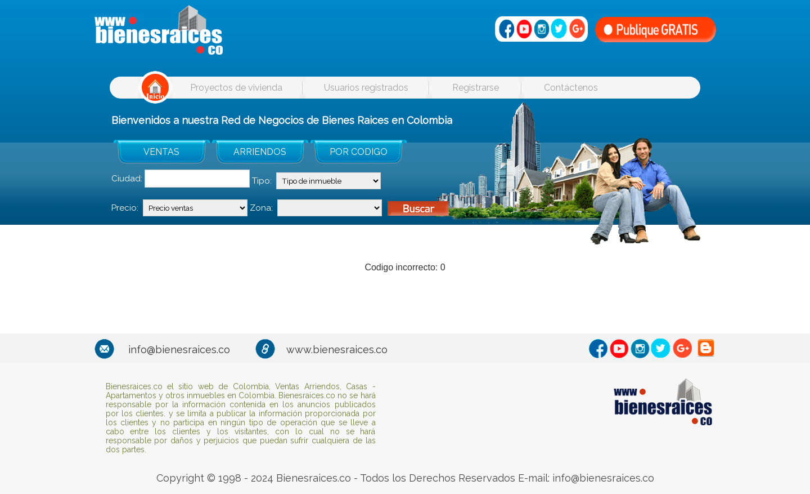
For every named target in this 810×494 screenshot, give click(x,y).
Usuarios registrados (366, 87)
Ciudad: (126, 178)
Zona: (261, 208)
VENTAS (161, 151)
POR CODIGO (359, 151)
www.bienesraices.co (337, 349)
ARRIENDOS (259, 151)
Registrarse (475, 87)
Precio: (124, 208)
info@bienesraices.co (179, 349)
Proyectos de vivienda (236, 87)
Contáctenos (571, 87)
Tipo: (262, 181)
